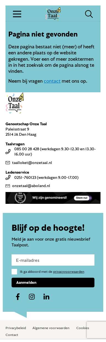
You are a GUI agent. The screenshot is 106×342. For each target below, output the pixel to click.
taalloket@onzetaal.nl (29, 162)
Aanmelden (26, 282)
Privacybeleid (16, 328)
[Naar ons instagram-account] (32, 297)
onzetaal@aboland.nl (28, 185)
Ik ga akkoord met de (52, 271)
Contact (12, 334)
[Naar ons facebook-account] (18, 297)
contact (52, 81)
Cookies (82, 328)
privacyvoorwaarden (68, 271)
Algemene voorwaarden (50, 328)
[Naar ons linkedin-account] (46, 297)
